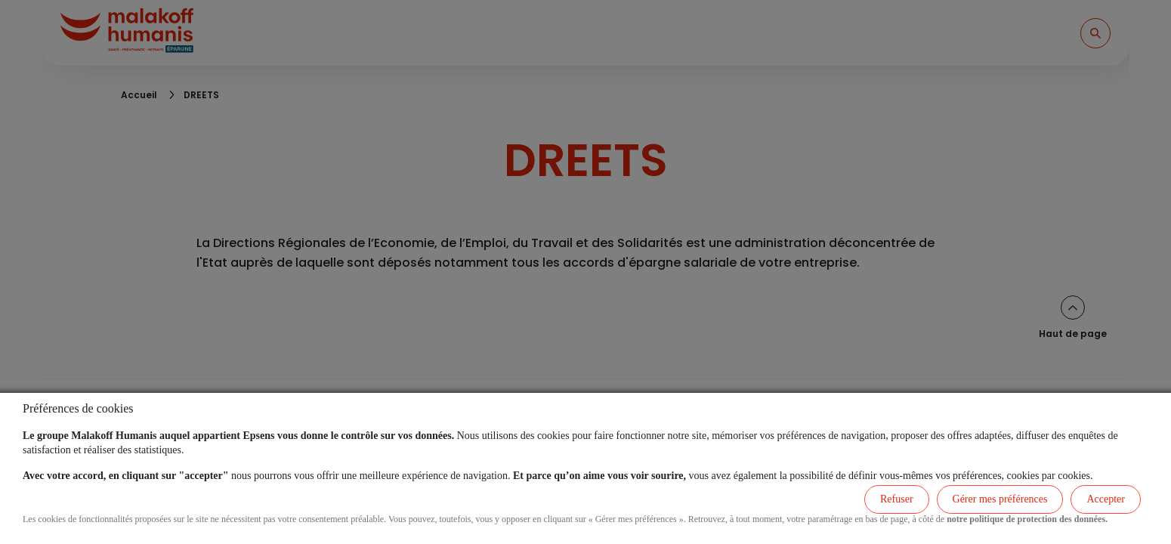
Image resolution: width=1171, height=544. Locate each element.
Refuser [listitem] (896, 499)
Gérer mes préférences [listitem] (1000, 499)
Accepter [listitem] (1105, 499)
